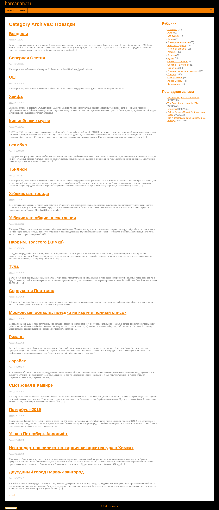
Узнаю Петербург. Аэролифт (38, 433)
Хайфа (16, 96)
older (12, 495)
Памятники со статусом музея (183, 71)
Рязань (16, 336)
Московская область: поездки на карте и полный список (67, 312)
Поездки (171, 74)
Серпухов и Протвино (31, 290)
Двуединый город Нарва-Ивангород (46, 472)
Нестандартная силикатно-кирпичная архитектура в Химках (71, 447)
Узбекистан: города (29, 193)
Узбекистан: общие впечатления (42, 217)
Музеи (170, 58)
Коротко (171, 55)
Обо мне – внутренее (178, 65)
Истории (171, 52)
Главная (21, 10)
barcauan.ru (18, 3)
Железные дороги (176, 45)
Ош (12, 77)
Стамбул (18, 145)
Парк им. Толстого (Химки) (36, 242)
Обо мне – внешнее (177, 61)
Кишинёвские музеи (29, 120)
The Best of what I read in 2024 (182, 103)
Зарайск (17, 361)
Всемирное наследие (178, 42)
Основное (172, 68)
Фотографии (173, 84)
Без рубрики (173, 36)
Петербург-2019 (25, 409)
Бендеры (18, 33)
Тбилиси (18, 169)
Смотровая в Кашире (31, 385)
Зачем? (10, 10)
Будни (170, 39)
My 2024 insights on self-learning (183, 97)
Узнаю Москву (174, 81)
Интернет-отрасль (176, 49)
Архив (170, 33)
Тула (14, 266)
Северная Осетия (27, 58)
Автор (11, 40)
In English (172, 29)
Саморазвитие (175, 77)
